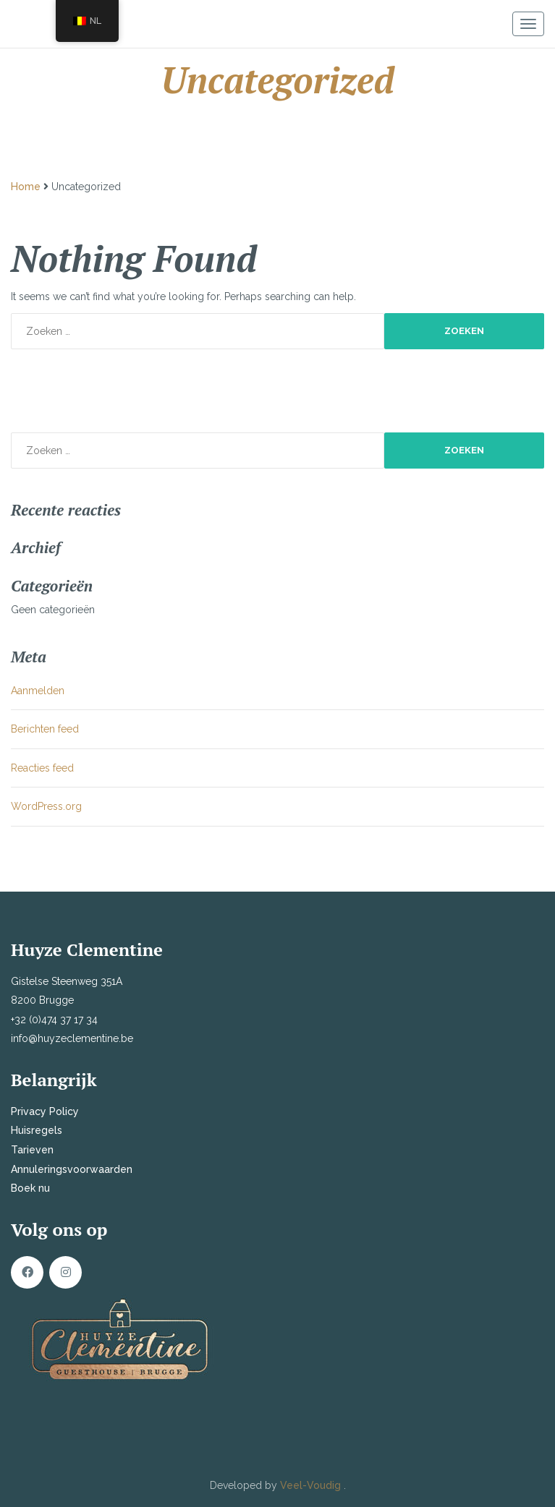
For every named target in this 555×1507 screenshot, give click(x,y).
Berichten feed (45, 729)
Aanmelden (37, 690)
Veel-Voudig (312, 1485)
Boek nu (30, 1188)
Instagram (65, 1272)
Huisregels (36, 1130)
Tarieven (32, 1150)
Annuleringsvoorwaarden (71, 1169)
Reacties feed (42, 768)
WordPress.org (46, 806)
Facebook (27, 1272)
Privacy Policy (45, 1111)
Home (26, 186)
